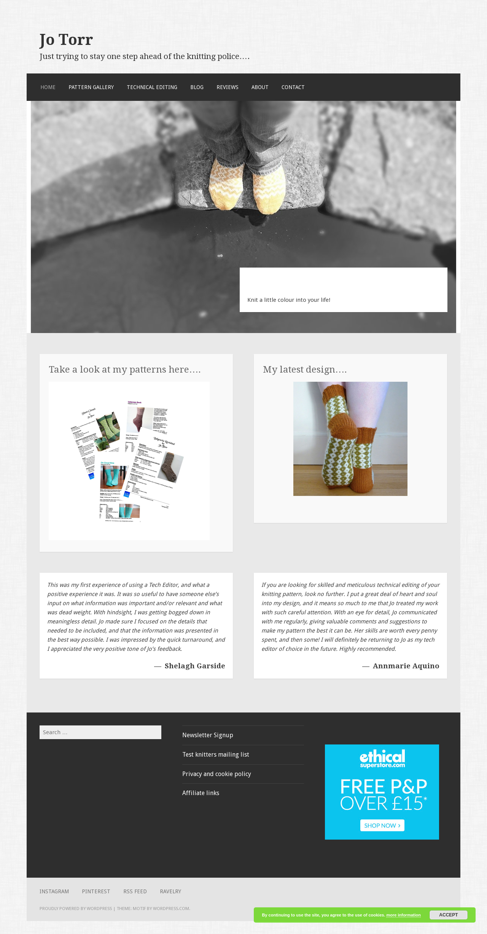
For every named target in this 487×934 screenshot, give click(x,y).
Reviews (227, 87)
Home (48, 87)
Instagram (54, 891)
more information (403, 915)
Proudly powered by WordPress (76, 908)
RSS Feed (135, 891)
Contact (293, 87)
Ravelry (170, 891)
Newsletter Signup (207, 735)
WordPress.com (171, 908)
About (260, 87)
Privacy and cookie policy (216, 774)
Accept (448, 915)
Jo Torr (66, 39)
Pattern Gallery (91, 87)
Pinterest (96, 891)
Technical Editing (152, 87)
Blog (197, 87)
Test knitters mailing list (215, 754)
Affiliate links (200, 793)
